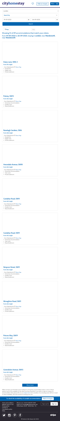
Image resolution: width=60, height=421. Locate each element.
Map (7, 29)
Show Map (18, 67)
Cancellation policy (7, 409)
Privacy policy (5, 406)
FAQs (3, 411)
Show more (30, 385)
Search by (30, 15)
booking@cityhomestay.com (30, 404)
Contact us (5, 407)
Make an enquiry (43, 4)
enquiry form (26, 393)
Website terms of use (8, 404)
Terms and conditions (8, 403)
